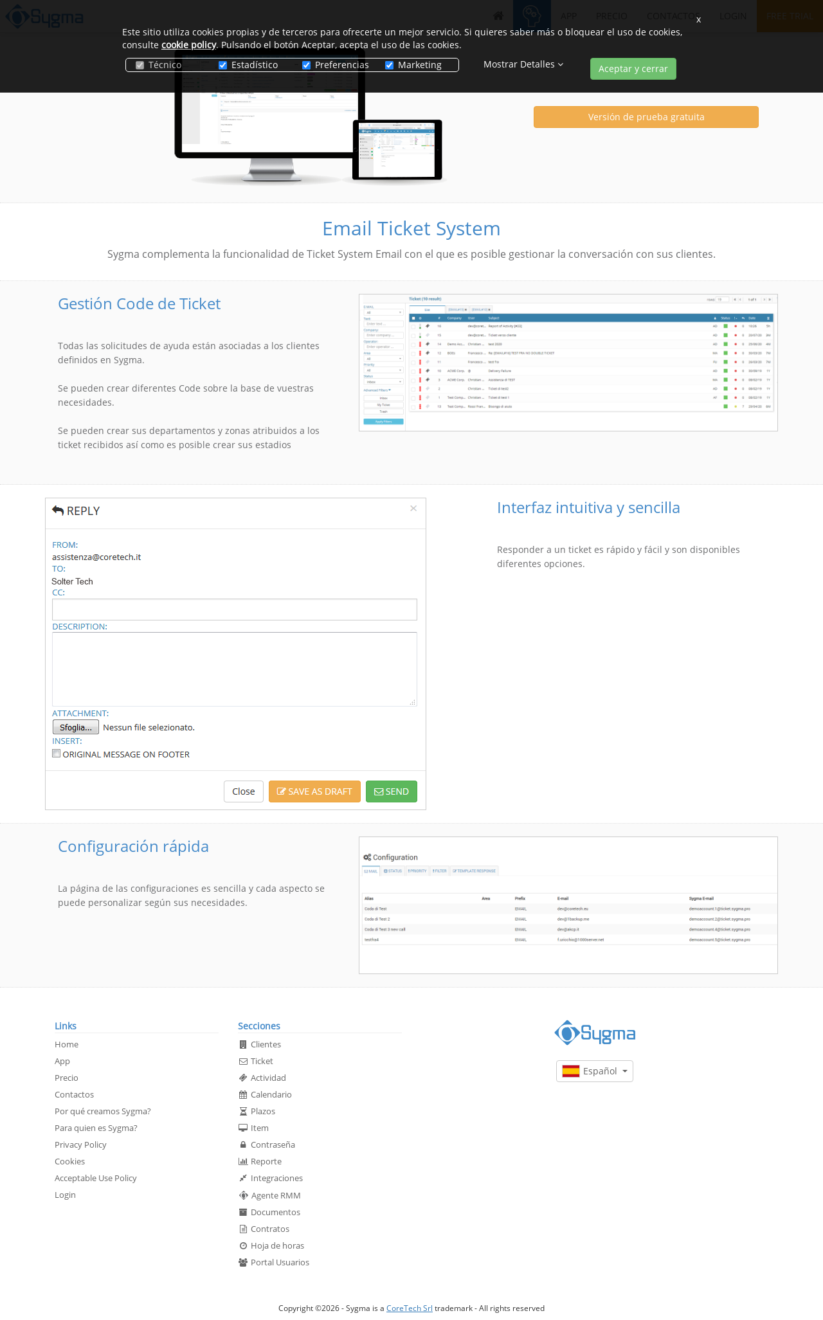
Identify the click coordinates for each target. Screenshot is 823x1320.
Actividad (262, 1077)
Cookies (70, 1161)
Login (65, 1194)
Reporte (260, 1161)
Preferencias (334, 65)
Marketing (413, 65)
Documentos (269, 1212)
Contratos (263, 1228)
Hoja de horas (271, 1245)
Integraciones (270, 1178)
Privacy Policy (81, 1144)
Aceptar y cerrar (633, 68)
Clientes (259, 1044)
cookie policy (188, 45)
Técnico (158, 65)
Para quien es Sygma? (96, 1128)
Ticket (255, 1061)
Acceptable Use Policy (96, 1178)
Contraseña (266, 1144)
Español (595, 1071)
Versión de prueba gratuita (646, 117)
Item (253, 1128)
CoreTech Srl (409, 1308)
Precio (66, 1077)
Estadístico (248, 65)
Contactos (74, 1094)
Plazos (256, 1111)
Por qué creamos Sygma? (103, 1111)
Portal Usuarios (273, 1262)
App (62, 1061)
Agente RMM (269, 1195)
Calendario (265, 1094)
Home (66, 1044)
